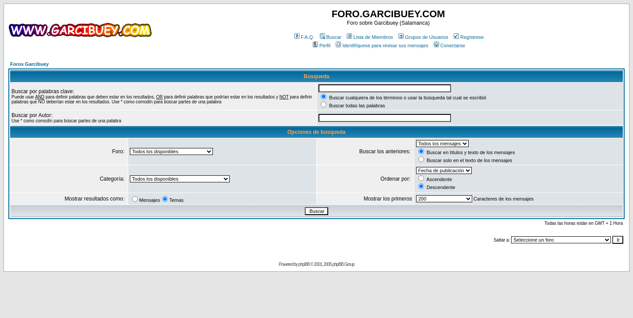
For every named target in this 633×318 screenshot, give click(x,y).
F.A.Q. (304, 37)
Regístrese (469, 37)
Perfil (321, 45)
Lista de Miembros (370, 37)
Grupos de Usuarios (423, 37)
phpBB (304, 264)
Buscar (330, 37)
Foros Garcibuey (29, 64)
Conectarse (449, 45)
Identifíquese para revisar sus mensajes (382, 45)
